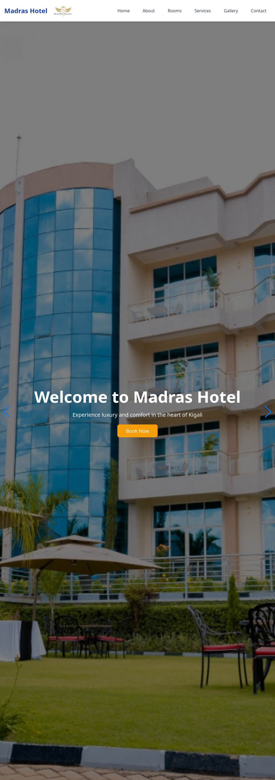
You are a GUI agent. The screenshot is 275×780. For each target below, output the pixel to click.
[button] (268, 411)
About (149, 11)
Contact (258, 11)
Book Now (137, 431)
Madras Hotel (25, 10)
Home (123, 11)
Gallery (231, 11)
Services (202, 11)
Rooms (175, 11)
